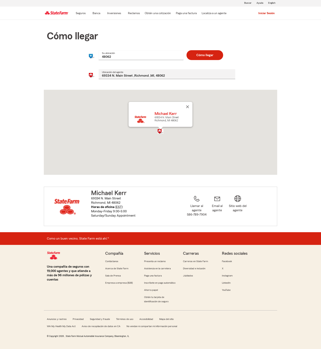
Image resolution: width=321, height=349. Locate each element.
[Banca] (96, 13)
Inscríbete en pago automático (159, 283)
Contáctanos (111, 261)
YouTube (226, 290)
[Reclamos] (134, 13)
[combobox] (141, 55)
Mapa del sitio (166, 319)
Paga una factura (153, 275)
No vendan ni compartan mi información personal (152, 326)
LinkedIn (226, 283)
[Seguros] (80, 13)
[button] (160, 131)
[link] (217, 209)
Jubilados (188, 275)
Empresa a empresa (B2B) (119, 283)
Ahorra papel (151, 290)
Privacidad (78, 319)
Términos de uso (124, 319)
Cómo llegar (204, 55)
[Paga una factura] (186, 13)
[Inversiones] (114, 13)
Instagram (227, 275)
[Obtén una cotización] (157, 13)
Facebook (227, 261)
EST (119, 207)
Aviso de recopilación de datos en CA (101, 326)
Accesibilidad (146, 319)
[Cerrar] (187, 107)
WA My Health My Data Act (61, 326)
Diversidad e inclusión (194, 268)
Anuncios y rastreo (57, 319)
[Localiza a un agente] (214, 13)
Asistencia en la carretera (157, 268)
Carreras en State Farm (195, 261)
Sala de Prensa (113, 275)
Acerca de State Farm (116, 268)
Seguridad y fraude (100, 319)
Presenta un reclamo (155, 261)
